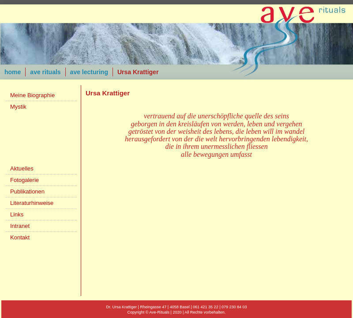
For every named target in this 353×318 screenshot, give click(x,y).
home (12, 72)
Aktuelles (22, 168)
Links (16, 214)
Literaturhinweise (31, 203)
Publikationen (27, 191)
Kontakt (20, 237)
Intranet (20, 226)
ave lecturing (89, 72)
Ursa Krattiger (137, 72)
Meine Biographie (32, 95)
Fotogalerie (24, 180)
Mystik (18, 106)
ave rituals (45, 72)
